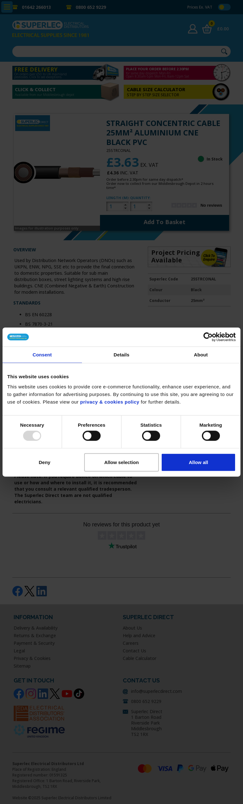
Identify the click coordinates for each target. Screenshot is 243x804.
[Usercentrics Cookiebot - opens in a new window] (208, 337)
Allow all (198, 462)
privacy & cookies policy (109, 401)
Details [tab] (121, 354)
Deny (44, 462)
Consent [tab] (42, 354)
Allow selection (121, 462)
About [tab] (201, 354)
